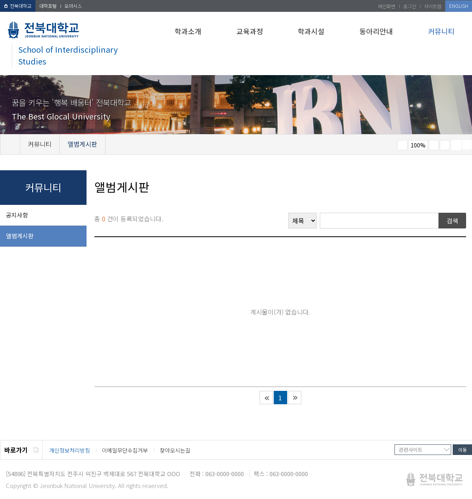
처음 (266, 397)
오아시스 (73, 5)
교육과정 (249, 31)
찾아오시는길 (175, 450)
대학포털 (48, 5)
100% (418, 145)
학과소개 (188, 31)
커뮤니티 (441, 31)
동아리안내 (376, 31)
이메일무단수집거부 (125, 450)
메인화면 (386, 6)
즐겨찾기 (445, 145)
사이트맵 (432, 6)
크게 (434, 145)
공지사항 (17, 215)
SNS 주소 (467, 144)
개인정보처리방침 (69, 450)
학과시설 (311, 31)
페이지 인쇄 (456, 145)
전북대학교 (17, 5)
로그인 (409, 6)
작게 (402, 145)
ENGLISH (458, 5)
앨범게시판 (19, 236)
